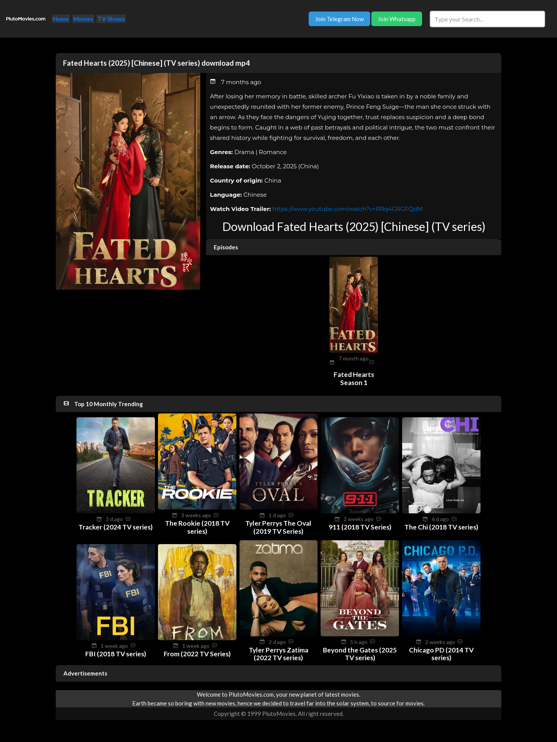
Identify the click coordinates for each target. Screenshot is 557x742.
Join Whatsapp (397, 18)
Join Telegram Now (339, 18)
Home (61, 18)
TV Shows (111, 18)
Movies (83, 18)
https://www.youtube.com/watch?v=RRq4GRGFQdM (348, 208)
